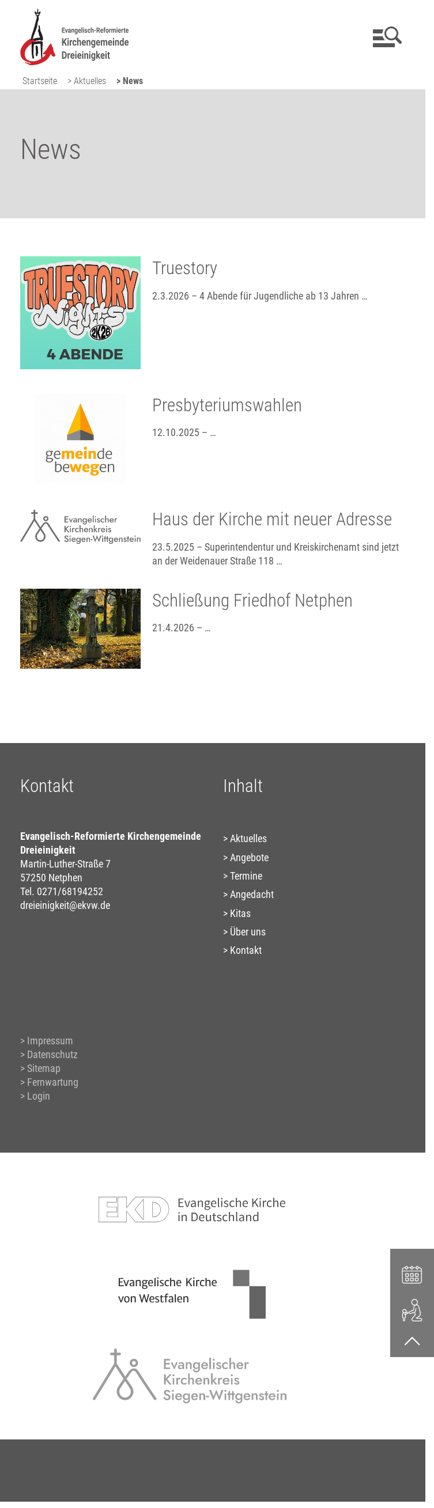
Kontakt (246, 950)
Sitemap (44, 1068)
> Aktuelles (86, 80)
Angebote (249, 857)
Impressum (50, 1041)
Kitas (240, 913)
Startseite (39, 80)
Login (38, 1096)
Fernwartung (52, 1082)
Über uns (248, 932)
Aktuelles (248, 838)
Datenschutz (52, 1054)
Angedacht (252, 894)
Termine (246, 876)
